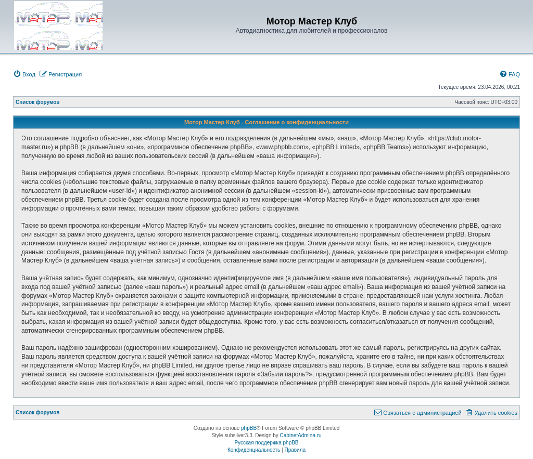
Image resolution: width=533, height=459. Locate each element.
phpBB (249, 428)
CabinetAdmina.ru (301, 435)
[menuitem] (24, 74)
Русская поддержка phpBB (266, 442)
